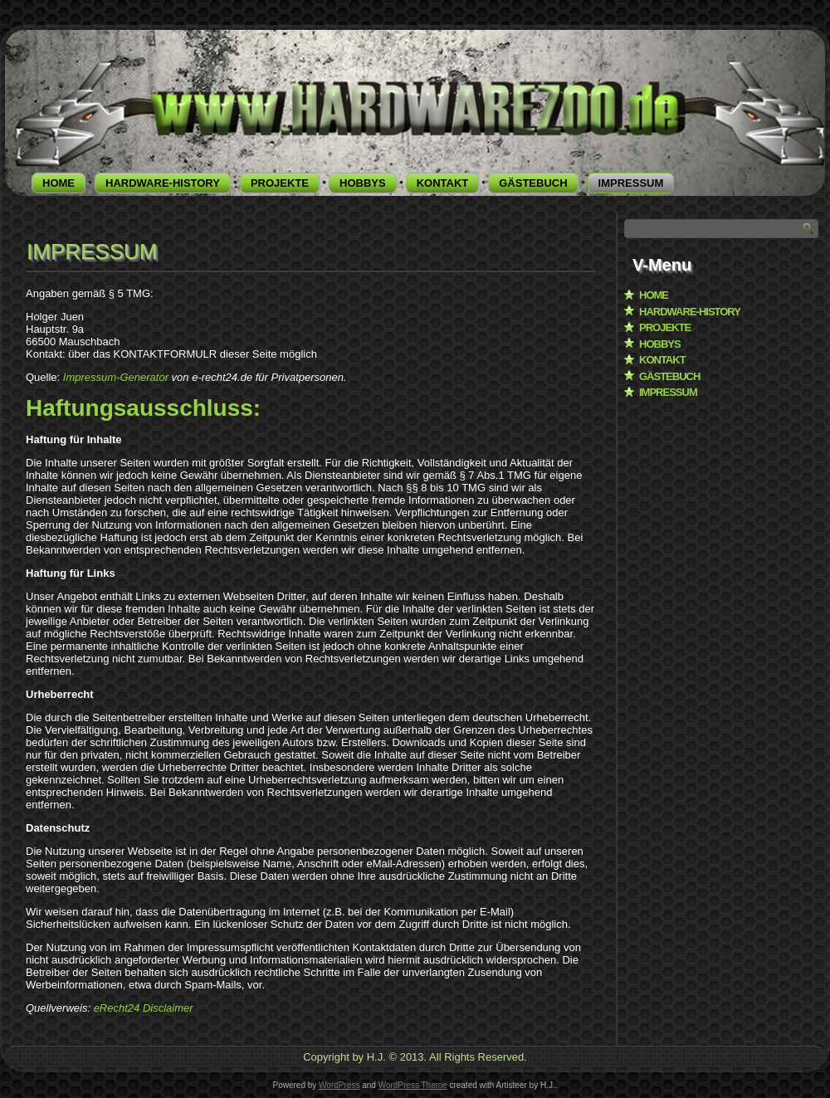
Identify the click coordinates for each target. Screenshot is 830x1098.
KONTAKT (443, 183)
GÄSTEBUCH (533, 183)
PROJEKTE (280, 183)
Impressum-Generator (115, 377)
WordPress (339, 1085)
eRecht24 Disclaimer (143, 1008)
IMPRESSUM (631, 183)
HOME (58, 183)
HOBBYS (362, 183)
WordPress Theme (412, 1085)
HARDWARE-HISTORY (162, 183)
